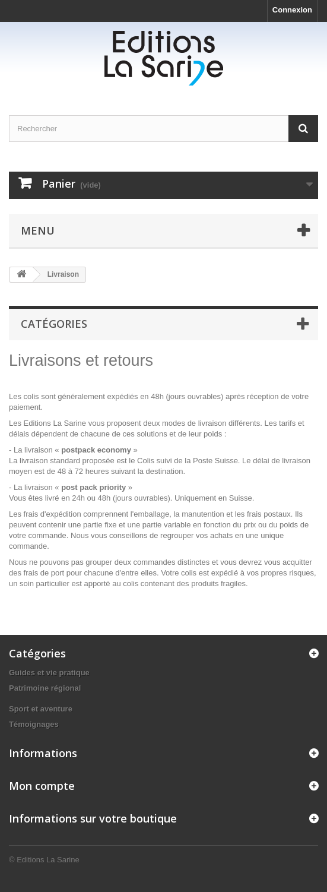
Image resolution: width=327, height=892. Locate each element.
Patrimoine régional (45, 688)
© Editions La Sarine (44, 859)
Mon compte (42, 786)
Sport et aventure (40, 708)
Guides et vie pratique (49, 672)
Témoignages (34, 724)
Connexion (292, 9)
